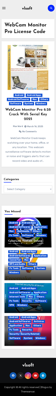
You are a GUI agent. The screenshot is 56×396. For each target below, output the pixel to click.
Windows (41, 103)
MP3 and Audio (17, 264)
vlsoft (27, 9)
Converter (15, 260)
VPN (11, 305)
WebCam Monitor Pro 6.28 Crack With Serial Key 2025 (28, 114)
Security (27, 301)
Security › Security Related (24, 334)
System (28, 103)
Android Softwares (18, 99)
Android (19, 95)
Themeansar (28, 391)
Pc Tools (14, 235)
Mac (35, 99)
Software (15, 103)
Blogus (45, 387)
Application (40, 227)
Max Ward (18, 126)
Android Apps (34, 95)
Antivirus (39, 321)
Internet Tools (17, 296)
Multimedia (23, 231)
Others (44, 99)
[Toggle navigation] (3, 8)
